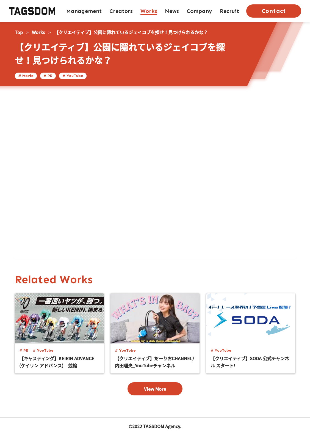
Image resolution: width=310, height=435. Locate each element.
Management (84, 11)
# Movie (26, 75)
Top (19, 32)
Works (148, 11)
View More (155, 389)
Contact (274, 11)
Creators (121, 11)
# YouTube (72, 75)
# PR (47, 75)
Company (199, 11)
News (172, 11)
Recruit (229, 11)
